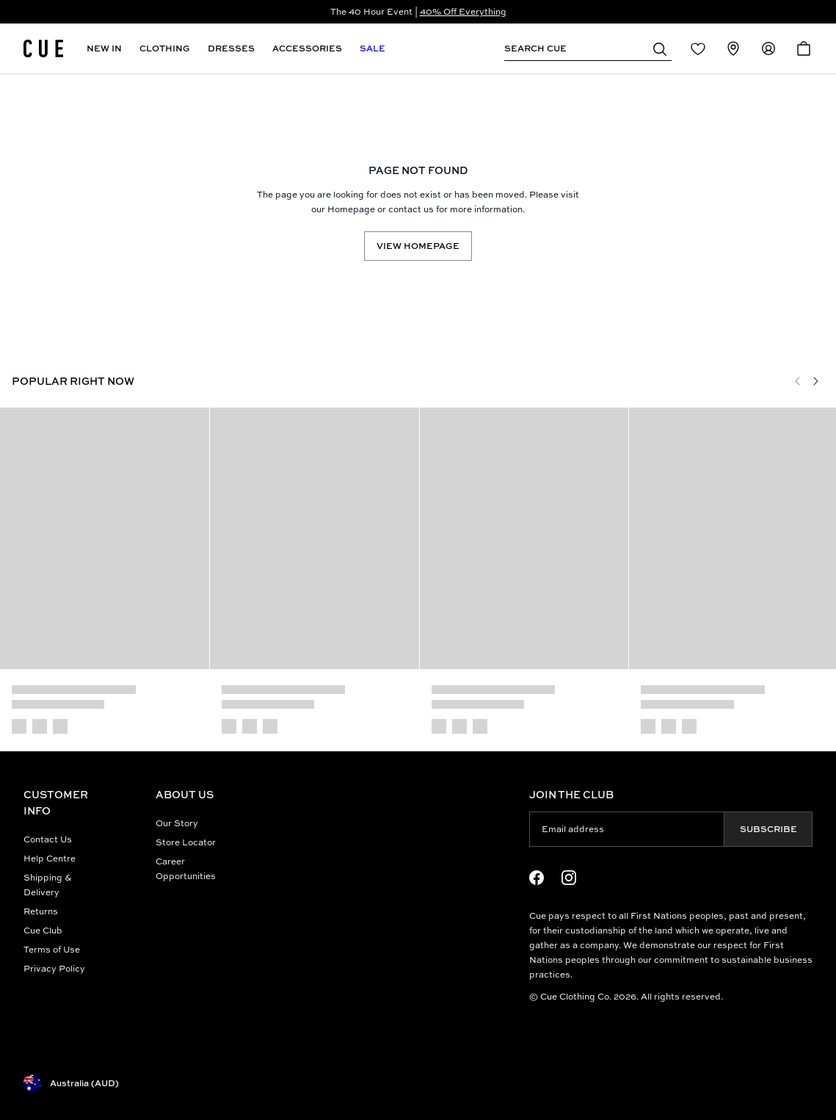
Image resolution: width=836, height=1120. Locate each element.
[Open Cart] (804, 48)
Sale (372, 48)
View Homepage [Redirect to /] (418, 245)
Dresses (231, 48)
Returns (40, 911)
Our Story (177, 823)
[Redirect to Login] (698, 48)
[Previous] (798, 381)
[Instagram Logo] (568, 877)
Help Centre (49, 858)
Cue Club (42, 930)
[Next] (815, 381)
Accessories (307, 48)
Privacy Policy (54, 968)
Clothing (164, 48)
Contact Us (47, 839)
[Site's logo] (43, 48)
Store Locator (186, 842)
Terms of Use (51, 949)
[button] (660, 48)
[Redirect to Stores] (733, 48)
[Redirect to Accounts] (768, 48)
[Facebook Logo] (536, 877)
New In (104, 48)
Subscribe (768, 829)
